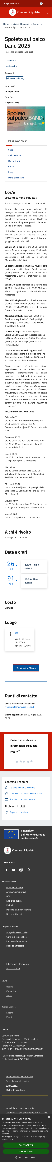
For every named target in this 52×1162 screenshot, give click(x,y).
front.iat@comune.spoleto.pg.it (19, 707)
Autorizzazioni (13, 968)
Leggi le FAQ (12, 1085)
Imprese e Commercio (16, 941)
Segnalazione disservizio (17, 1081)
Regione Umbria (11, 3)
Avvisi (9, 995)
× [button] (49, 1117)
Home (6, 24)
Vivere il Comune (21, 24)
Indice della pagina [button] (17, 140)
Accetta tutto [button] (26, 1145)
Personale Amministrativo (18, 909)
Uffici (8, 896)
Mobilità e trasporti (15, 945)
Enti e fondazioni (14, 900)
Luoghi (9, 1012)
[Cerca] (46, 12)
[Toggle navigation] (5, 12)
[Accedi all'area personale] (41, 3)
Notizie (9, 986)
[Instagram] (21, 870)
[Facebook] (6, 870)
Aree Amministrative (16, 891)
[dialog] (26, 1138)
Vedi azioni (12, 66)
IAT (16, 633)
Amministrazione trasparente (20, 1108)
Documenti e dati (14, 914)
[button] (26, 1157)
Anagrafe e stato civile (16, 932)
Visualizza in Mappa (26, 668)
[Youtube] (14, 870)
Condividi (11, 60)
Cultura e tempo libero (16, 936)
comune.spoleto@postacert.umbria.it (24, 1055)
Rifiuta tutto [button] (26, 1151)
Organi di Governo (14, 887)
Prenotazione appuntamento (19, 1076)
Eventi (36, 24)
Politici (9, 905)
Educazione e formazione (18, 964)
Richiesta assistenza (16, 1090)
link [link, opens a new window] (11, 1139)
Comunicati (11, 991)
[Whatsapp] (28, 870)
